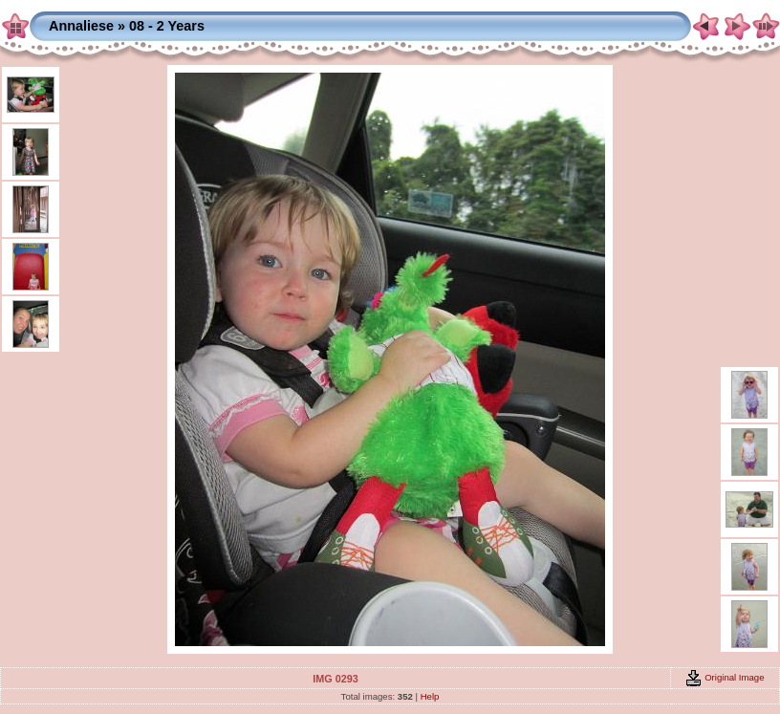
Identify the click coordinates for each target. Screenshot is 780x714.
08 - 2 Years (167, 25)
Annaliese (81, 25)
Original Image (724, 677)
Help (430, 696)
